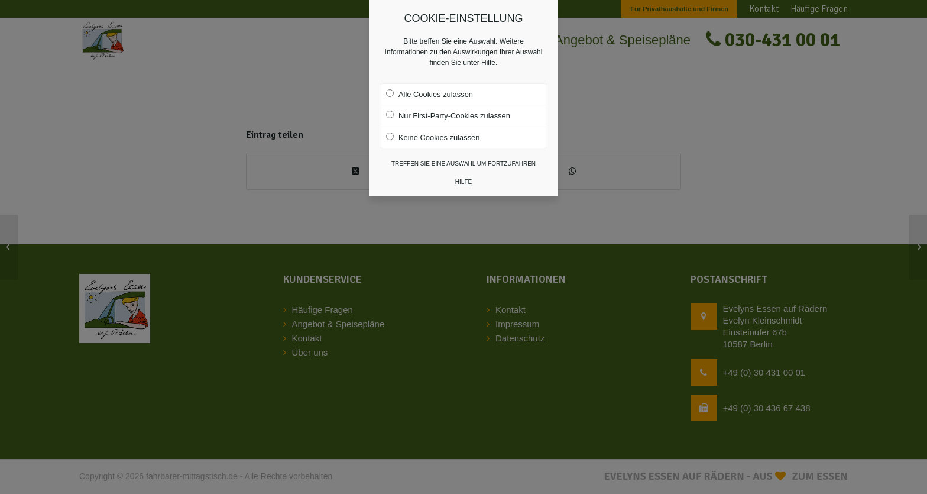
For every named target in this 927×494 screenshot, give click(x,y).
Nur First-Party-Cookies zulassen (448, 115)
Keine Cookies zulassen (432, 137)
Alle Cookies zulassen (429, 94)
